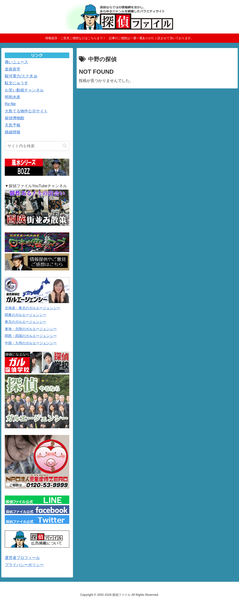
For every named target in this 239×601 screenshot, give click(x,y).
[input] (37, 146)
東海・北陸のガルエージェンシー (31, 329)
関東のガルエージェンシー (25, 315)
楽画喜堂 (12, 69)
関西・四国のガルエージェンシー (31, 336)
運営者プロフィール (22, 558)
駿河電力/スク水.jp (21, 76)
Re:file (10, 104)
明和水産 (12, 97)
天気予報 (12, 125)
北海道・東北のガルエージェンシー (32, 308)
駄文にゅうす (16, 83)
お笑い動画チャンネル (24, 90)
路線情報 (12, 132)
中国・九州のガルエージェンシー (31, 343)
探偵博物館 (14, 118)
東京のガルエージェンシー (25, 322)
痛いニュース (16, 62)
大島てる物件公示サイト (26, 111)
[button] (65, 145)
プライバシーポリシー (24, 565)
